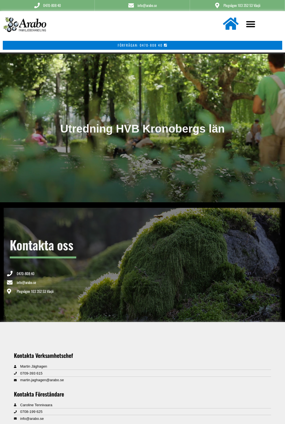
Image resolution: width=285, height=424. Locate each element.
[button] (250, 24)
